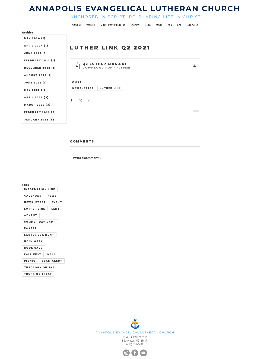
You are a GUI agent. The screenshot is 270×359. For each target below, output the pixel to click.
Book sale (33, 247)
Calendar (33, 195)
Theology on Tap (39, 267)
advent (30, 215)
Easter (30, 228)
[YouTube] (143, 352)
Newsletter (83, 88)
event (57, 202)
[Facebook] (134, 352)
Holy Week (33, 241)
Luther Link (110, 88)
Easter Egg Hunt (39, 234)
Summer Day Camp (40, 221)
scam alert (52, 260)
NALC (51, 254)
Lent (55, 208)
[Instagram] (126, 352)
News (52, 195)
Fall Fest (32, 254)
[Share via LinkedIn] (89, 100)
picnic (30, 260)
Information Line (39, 189)
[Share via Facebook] (71, 100)
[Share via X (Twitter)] (80, 100)
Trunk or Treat (38, 274)
